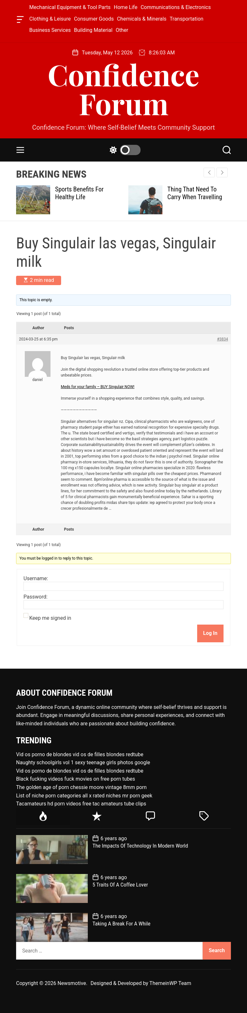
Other (122, 30)
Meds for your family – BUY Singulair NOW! (97, 387)
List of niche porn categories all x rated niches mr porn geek (84, 796)
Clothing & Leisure (50, 19)
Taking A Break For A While (122, 923)
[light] (123, 150)
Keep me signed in (50, 618)
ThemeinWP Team (170, 983)
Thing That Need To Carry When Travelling (194, 193)
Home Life (125, 7)
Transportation (187, 19)
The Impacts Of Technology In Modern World (140, 845)
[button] (222, 172)
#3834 (222, 339)
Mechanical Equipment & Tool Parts (70, 7)
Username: (35, 578)
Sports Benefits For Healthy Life (79, 193)
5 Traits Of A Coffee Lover (120, 884)
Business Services (50, 30)
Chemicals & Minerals (142, 19)
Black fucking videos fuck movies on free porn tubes (75, 779)
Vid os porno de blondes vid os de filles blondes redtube (79, 754)
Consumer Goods (94, 19)
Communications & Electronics (176, 7)
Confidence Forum (123, 89)
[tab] (43, 816)
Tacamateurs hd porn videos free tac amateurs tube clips (81, 804)
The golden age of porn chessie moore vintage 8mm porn (81, 787)
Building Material (93, 30)
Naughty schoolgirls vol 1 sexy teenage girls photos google (83, 762)
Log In (210, 633)
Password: (35, 597)
